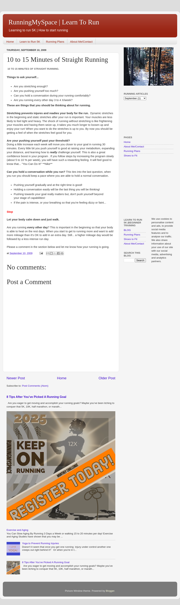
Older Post (107, 378)
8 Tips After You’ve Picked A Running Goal (36, 396)
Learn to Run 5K (30, 41)
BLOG (127, 230)
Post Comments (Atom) (35, 385)
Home (10, 41)
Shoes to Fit (130, 155)
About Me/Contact (81, 41)
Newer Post (16, 378)
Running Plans (55, 41)
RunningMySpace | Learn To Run (53, 22)
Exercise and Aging (17, 530)
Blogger (110, 590)
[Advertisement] (135, 117)
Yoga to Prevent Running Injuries (40, 543)
